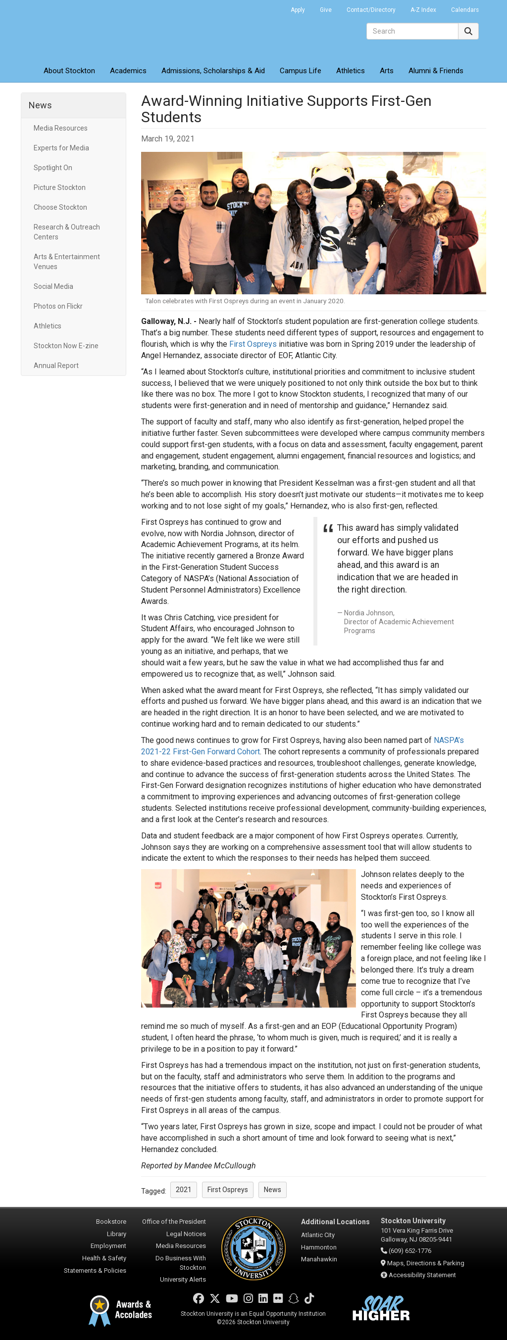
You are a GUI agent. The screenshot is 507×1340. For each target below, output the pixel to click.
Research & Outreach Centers (67, 232)
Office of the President (174, 1221)
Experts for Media (61, 148)
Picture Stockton (60, 187)
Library (116, 1234)
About (69, 70)
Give (326, 9)
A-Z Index (423, 9)
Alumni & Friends (435, 70)
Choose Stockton (60, 207)
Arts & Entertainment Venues (67, 262)
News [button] (272, 1190)
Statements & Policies (95, 1270)
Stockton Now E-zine (66, 346)
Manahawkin (319, 1259)
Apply (298, 9)
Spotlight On (53, 168)
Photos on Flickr (58, 306)
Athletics (350, 70)
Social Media (53, 286)
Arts (387, 70)
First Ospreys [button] (227, 1190)
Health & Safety (104, 1258)
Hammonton (319, 1247)
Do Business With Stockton (180, 1262)
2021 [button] (184, 1190)
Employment (108, 1245)
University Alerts (183, 1279)
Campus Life (300, 70)
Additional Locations (335, 1222)
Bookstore (111, 1221)
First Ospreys (253, 344)
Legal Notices (186, 1234)
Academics (128, 70)
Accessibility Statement (422, 1275)
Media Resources (61, 128)
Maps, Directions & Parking (425, 1263)
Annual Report (56, 366)
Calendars (465, 9)
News (40, 105)
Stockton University (92, 29)
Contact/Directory (371, 9)
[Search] (412, 31)
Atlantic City (318, 1235)
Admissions (213, 70)
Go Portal (270, 7)
